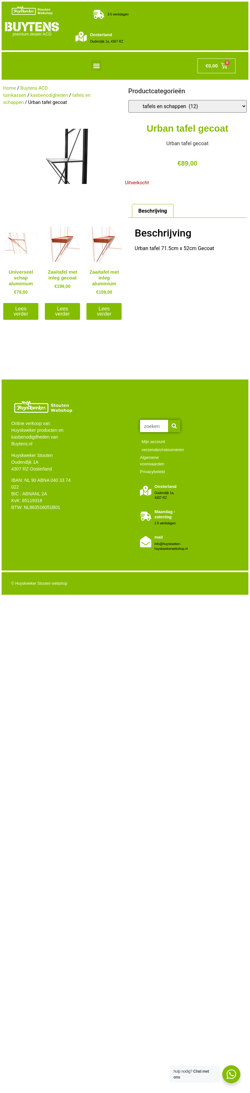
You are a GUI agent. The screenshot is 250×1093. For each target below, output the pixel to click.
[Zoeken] (174, 426)
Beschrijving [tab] (152, 211)
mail (159, 537)
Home (9, 88)
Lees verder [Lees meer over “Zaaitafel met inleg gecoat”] (62, 311)
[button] (96, 65)
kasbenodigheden (49, 95)
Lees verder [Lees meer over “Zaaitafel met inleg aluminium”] (104, 311)
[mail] (145, 541)
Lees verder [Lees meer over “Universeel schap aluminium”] (21, 311)
